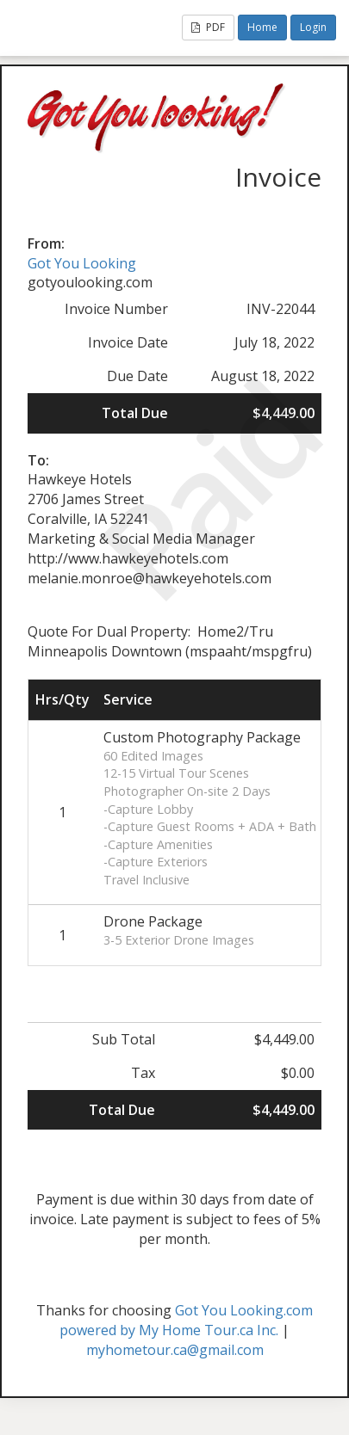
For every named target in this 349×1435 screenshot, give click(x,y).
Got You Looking (82, 263)
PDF (208, 27)
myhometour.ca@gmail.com (175, 1349)
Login (313, 27)
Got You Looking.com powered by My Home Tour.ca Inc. (186, 1320)
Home (262, 27)
